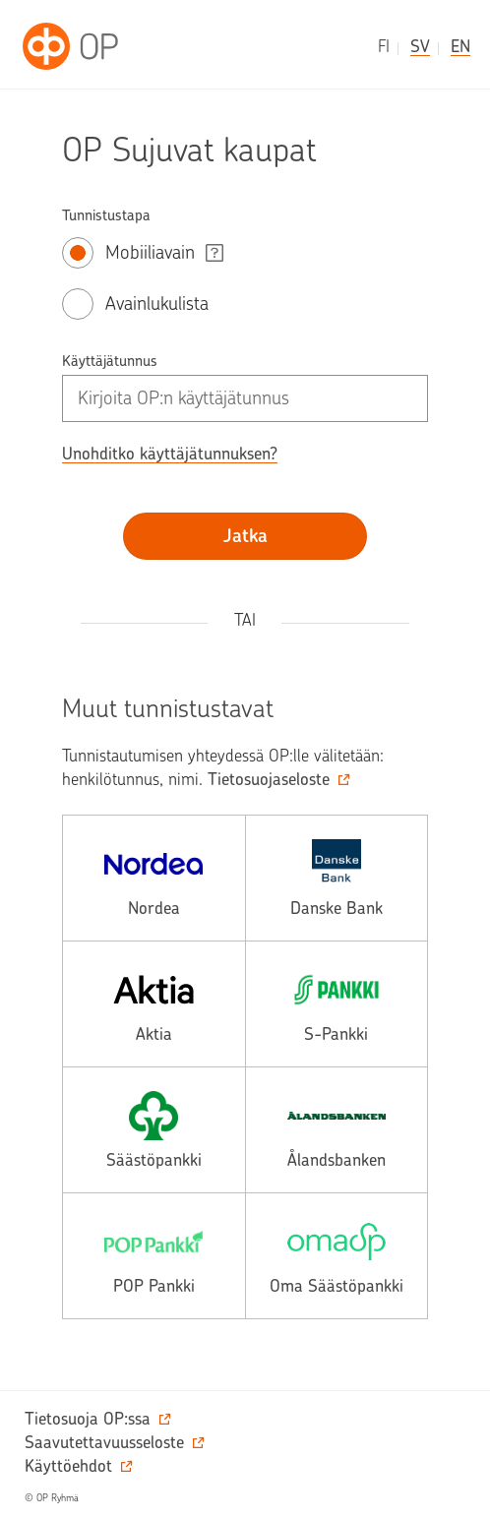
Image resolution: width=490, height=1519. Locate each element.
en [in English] (460, 46)
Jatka (245, 535)
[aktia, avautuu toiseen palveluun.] (154, 1004)
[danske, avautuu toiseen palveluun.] (337, 878)
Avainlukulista (157, 303)
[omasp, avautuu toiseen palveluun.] (337, 1255)
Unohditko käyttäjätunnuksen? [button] (169, 453)
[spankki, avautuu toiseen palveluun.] (337, 1004)
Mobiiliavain (150, 252)
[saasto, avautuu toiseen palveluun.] (154, 1129)
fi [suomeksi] (384, 46)
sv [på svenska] (420, 46)
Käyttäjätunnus (109, 361)
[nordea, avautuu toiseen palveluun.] (154, 878)
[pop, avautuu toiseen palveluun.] (154, 1255)
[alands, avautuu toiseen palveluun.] (337, 1129)
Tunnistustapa (106, 215)
